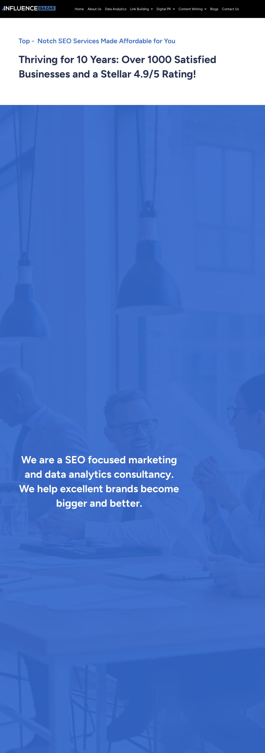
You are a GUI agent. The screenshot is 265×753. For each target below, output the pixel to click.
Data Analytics (115, 9)
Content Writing (192, 9)
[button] (141, 9)
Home (79, 9)
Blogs (214, 9)
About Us (94, 9)
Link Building (141, 9)
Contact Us (230, 9)
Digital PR (166, 9)
